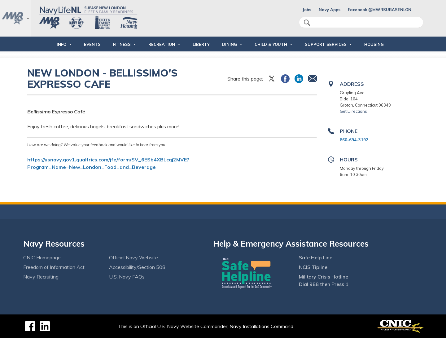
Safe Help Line (315, 257)
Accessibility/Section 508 (137, 267)
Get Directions (353, 111)
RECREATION (161, 44)
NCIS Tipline (313, 267)
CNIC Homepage (42, 257)
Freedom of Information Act (54, 267)
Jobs (307, 9)
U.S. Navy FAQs (127, 277)
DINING (229, 44)
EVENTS (92, 44)
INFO (61, 44)
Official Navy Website (133, 257)
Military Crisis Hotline (323, 277)
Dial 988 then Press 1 (323, 284)
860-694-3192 (354, 139)
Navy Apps (329, 9)
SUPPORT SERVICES (326, 44)
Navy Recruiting (41, 277)
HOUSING (374, 44)
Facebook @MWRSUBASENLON (379, 9)
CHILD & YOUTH (271, 44)
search (307, 23)
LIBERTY (201, 44)
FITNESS (122, 44)
